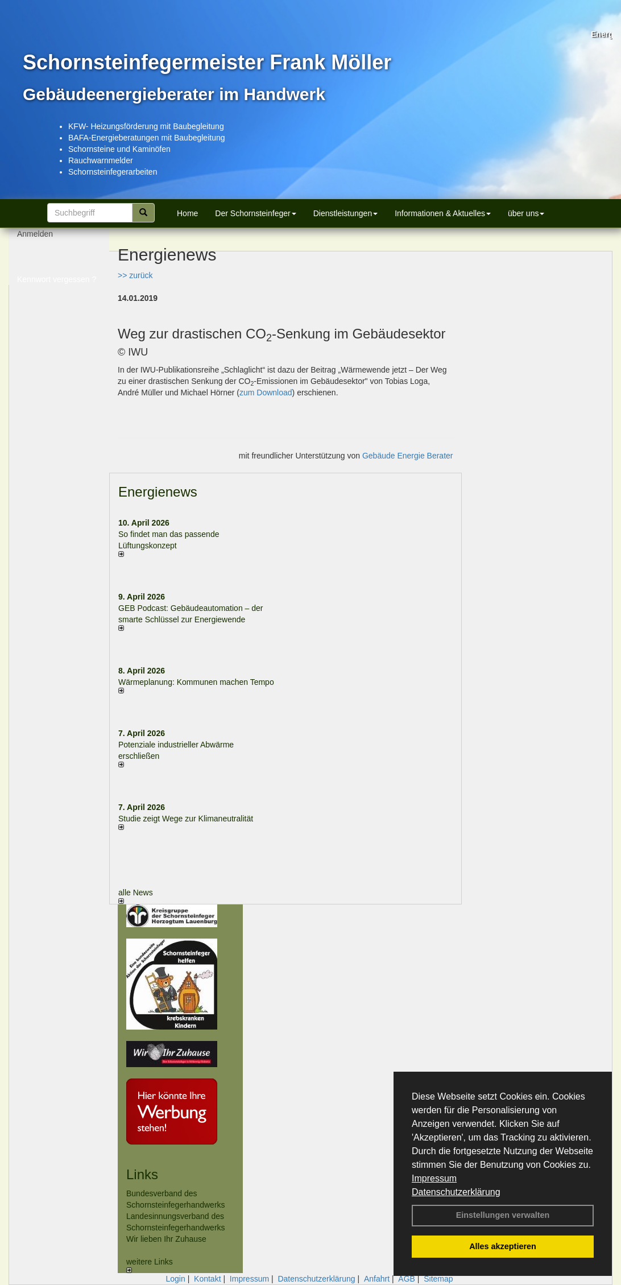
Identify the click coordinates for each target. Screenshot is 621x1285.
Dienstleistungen (345, 213)
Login (175, 1278)
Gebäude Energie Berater (407, 455)
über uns (526, 213)
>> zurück (135, 275)
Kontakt (207, 1278)
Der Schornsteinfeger (255, 213)
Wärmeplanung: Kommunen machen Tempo (196, 682)
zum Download (265, 392)
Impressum (434, 1178)
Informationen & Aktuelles (443, 213)
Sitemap (438, 1278)
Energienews (157, 491)
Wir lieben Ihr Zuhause (166, 1238)
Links (142, 1174)
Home (187, 213)
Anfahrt (377, 1278)
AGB (406, 1278)
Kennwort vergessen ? (56, 284)
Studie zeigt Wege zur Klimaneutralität (185, 818)
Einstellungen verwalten (503, 1215)
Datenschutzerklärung (456, 1192)
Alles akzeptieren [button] (502, 1246)
